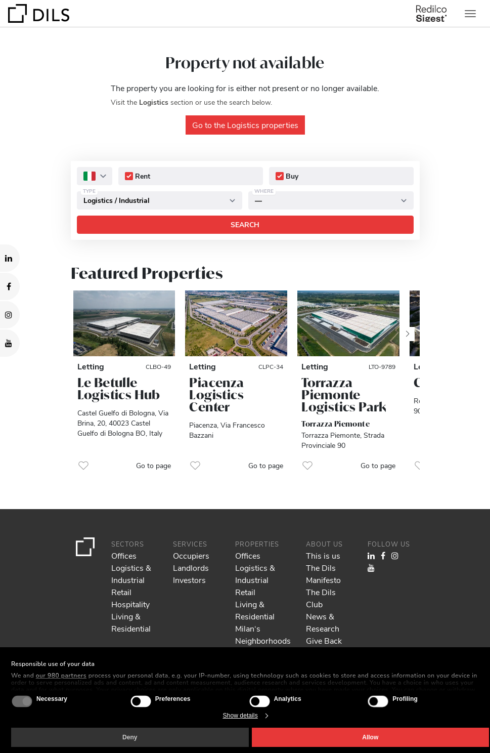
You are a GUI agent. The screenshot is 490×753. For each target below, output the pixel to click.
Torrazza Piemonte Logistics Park (344, 394)
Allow (370, 737)
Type (89, 190)
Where (264, 190)
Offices (124, 555)
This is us (323, 555)
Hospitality (130, 604)
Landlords (191, 567)
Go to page (153, 465)
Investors (189, 579)
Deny (129, 737)
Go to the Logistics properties (245, 124)
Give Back (324, 640)
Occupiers (191, 555)
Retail (121, 592)
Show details (240, 715)
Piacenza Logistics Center (216, 394)
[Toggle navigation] (470, 13)
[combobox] (94, 176)
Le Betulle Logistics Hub (118, 388)
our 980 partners (61, 676)
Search (245, 224)
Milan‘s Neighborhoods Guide (263, 640)
